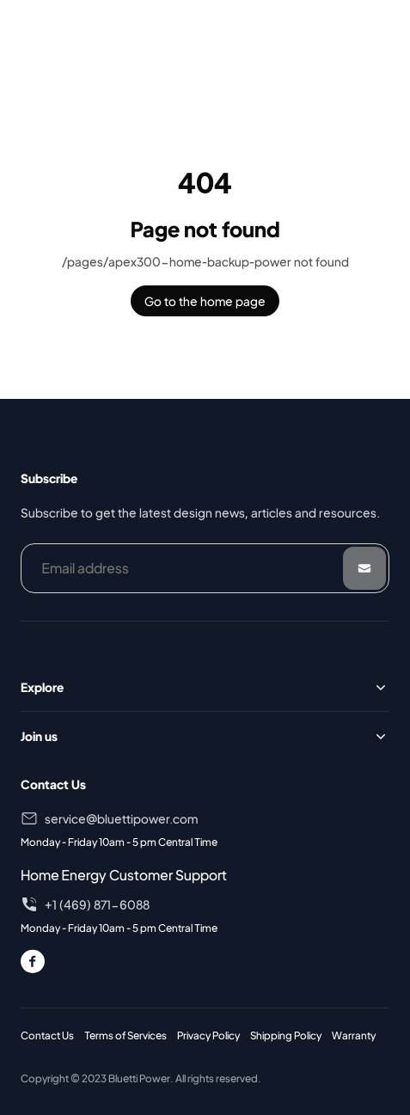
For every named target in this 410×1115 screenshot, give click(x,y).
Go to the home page (205, 301)
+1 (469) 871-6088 (97, 904)
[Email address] (205, 568)
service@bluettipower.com (121, 818)
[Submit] (364, 568)
